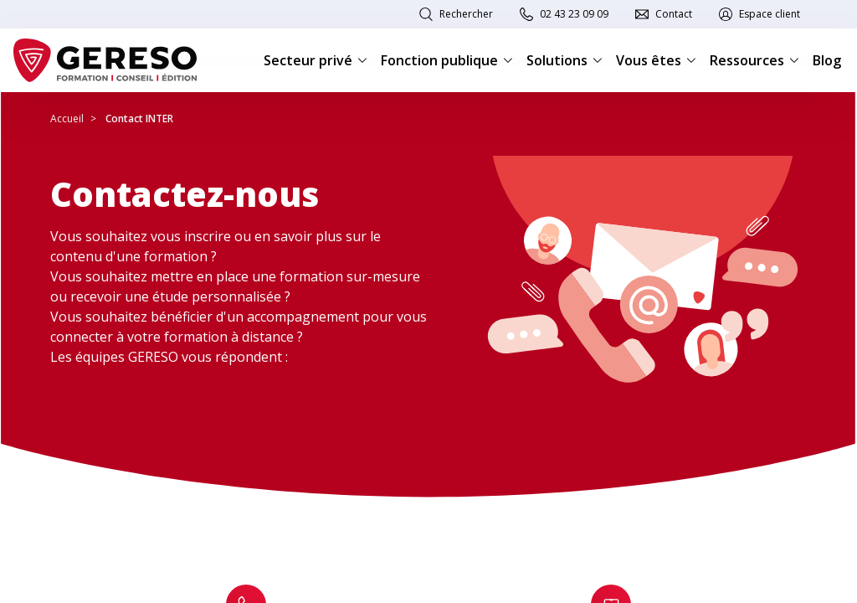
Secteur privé (315, 60)
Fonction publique (447, 60)
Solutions (564, 60)
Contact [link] (673, 14)
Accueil (67, 118)
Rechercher (466, 14)
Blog (827, 60)
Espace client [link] (769, 14)
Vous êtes (656, 60)
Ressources (754, 60)
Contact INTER (139, 118)
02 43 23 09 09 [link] (574, 14)
